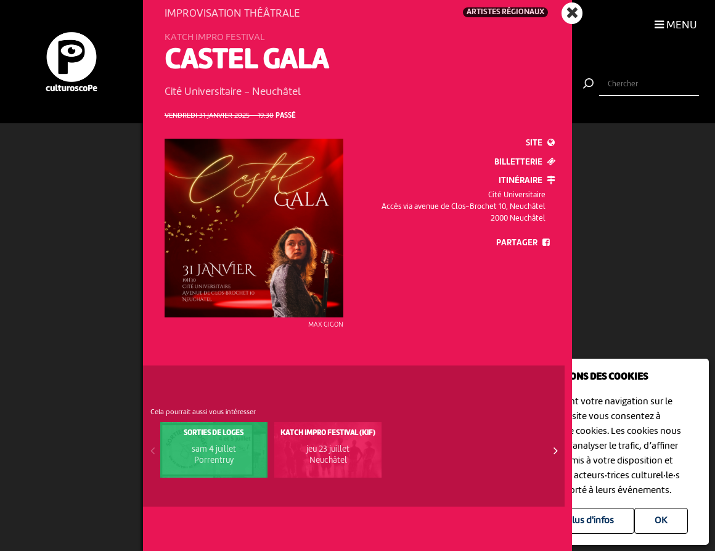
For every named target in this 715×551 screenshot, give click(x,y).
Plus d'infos (590, 521)
